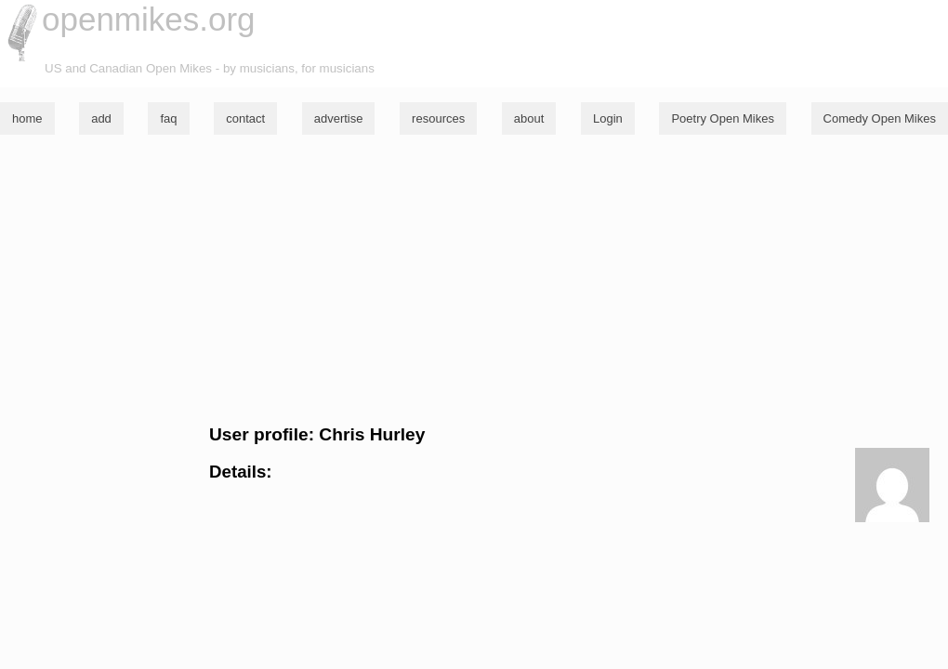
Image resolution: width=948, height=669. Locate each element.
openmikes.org (149, 19)
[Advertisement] (474, 280)
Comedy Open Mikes (879, 118)
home (27, 118)
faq (168, 118)
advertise (338, 118)
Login (608, 118)
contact (245, 118)
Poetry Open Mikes (722, 118)
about (529, 118)
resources (438, 118)
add (101, 118)
